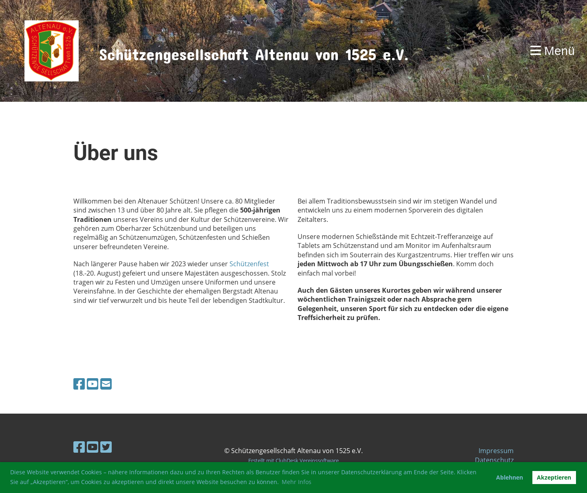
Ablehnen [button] (509, 477)
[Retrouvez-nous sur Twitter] (106, 447)
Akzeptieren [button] (554, 477)
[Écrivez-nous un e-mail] (106, 383)
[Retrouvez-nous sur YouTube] (92, 383)
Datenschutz (494, 460)
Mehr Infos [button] (296, 482)
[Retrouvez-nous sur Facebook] (79, 383)
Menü (552, 50)
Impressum (496, 450)
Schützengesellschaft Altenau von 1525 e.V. (254, 50)
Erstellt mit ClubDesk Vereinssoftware (293, 460)
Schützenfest (249, 263)
